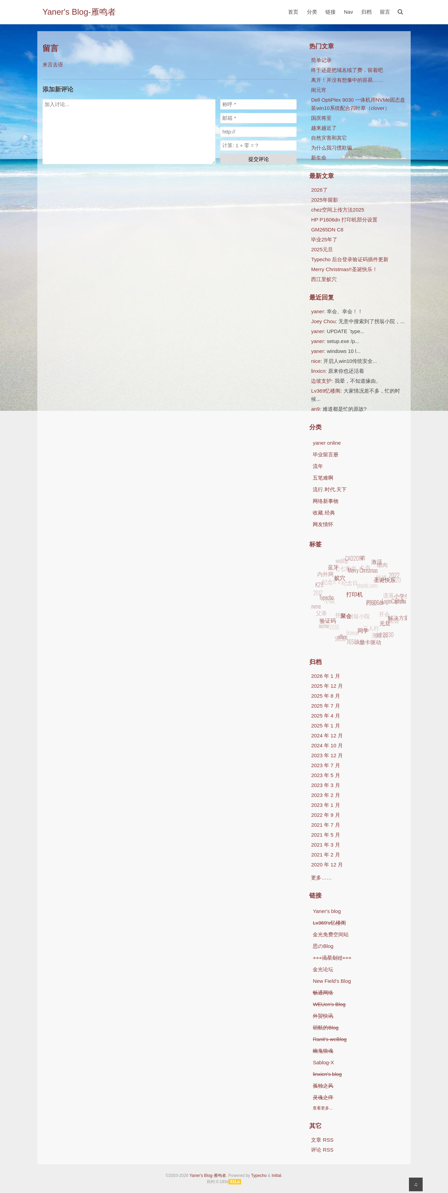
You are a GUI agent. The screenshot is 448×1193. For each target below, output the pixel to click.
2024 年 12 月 (327, 735)
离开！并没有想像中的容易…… (347, 80)
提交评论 (258, 159)
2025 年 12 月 (327, 686)
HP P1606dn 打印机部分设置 (344, 220)
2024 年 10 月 (327, 745)
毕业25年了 (324, 239)
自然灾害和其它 (329, 138)
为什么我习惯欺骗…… (336, 148)
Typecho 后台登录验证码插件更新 (349, 259)
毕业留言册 (325, 454)
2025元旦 (322, 249)
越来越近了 (324, 128)
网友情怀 (323, 524)
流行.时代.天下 (329, 489)
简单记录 (321, 60)
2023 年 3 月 (325, 785)
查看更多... (323, 1108)
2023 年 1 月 (325, 805)
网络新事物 (325, 501)
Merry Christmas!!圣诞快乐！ (344, 269)
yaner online (327, 443)
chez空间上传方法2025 (337, 210)
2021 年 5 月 (325, 835)
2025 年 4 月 (325, 716)
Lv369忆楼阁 (325, 391)
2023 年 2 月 (325, 795)
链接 (330, 12)
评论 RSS (322, 1150)
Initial (276, 1175)
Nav (348, 12)
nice (316, 361)
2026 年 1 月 (325, 676)
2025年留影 (324, 200)
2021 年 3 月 (325, 845)
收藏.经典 (324, 513)
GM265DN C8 (327, 229)
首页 (293, 12)
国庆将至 (321, 118)
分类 (312, 12)
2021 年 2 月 (325, 855)
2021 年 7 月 (325, 825)
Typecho (258, 1175)
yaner (317, 311)
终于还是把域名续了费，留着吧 (347, 70)
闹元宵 (318, 90)
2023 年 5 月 (325, 775)
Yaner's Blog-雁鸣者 (79, 11)
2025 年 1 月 (325, 725)
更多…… (321, 877)
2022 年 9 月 (325, 815)
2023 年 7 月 (325, 765)
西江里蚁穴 (324, 279)
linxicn (318, 371)
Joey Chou (323, 321)
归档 (366, 12)
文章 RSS (322, 1140)
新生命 (318, 158)
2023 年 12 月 (327, 755)
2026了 (319, 190)
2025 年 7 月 (325, 706)
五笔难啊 (323, 478)
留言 (385, 12)
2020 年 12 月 (327, 864)
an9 (315, 409)
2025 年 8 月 (325, 696)
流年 (318, 466)
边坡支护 (321, 381)
